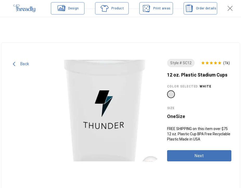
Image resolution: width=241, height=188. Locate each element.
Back (21, 64)
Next (199, 155)
